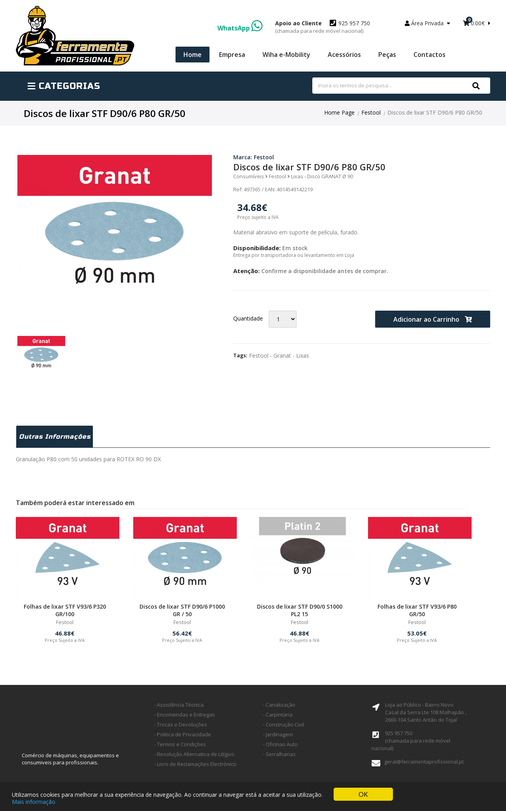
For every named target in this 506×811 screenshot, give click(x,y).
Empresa (232, 54)
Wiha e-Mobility (286, 54)
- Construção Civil (283, 724)
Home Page (339, 112)
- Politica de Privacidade (182, 734)
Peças (387, 54)
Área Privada (427, 23)
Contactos (429, 54)
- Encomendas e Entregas (184, 714)
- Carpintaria (278, 714)
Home (192, 54)
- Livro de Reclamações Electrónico (195, 764)
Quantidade (248, 318)
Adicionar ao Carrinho (432, 319)
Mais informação (33, 802)
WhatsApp (239, 28)
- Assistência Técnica (179, 704)
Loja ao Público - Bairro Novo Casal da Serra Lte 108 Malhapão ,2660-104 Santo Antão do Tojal (425, 712)
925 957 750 (322, 26)
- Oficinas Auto (280, 744)
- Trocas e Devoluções (180, 724)
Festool (371, 112)
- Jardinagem (278, 734)
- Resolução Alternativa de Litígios (194, 754)
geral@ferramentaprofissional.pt (424, 761)
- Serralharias (279, 754)
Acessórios (344, 54)
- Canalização (279, 704)
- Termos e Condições (180, 744)
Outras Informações (55, 436)
